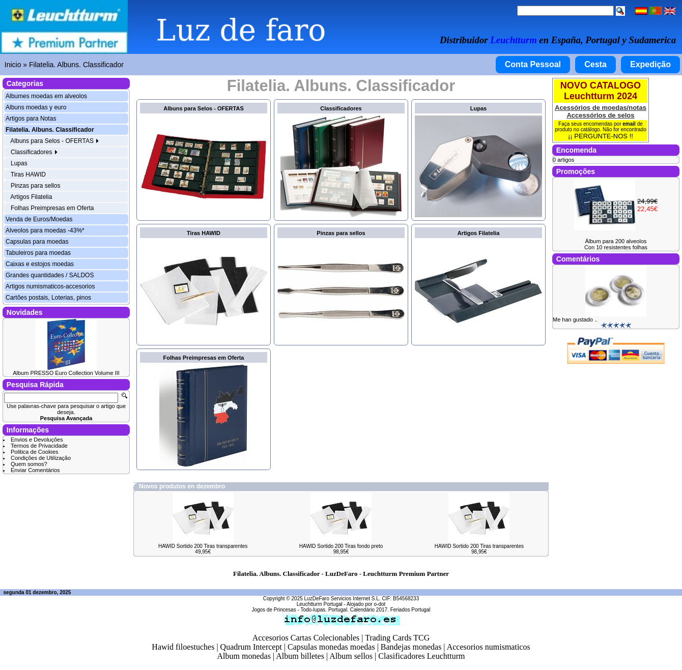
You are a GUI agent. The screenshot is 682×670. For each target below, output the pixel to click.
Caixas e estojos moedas (40, 264)
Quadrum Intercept (251, 647)
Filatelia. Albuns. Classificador (76, 65)
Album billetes (300, 656)
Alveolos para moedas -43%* (45, 230)
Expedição (650, 64)
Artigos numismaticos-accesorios (50, 286)
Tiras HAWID (28, 174)
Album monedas (244, 656)
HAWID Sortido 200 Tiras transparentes (202, 546)
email (629, 124)
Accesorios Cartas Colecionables (306, 637)
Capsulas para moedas (37, 241)
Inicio (13, 65)
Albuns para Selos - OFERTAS (54, 140)
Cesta (595, 64)
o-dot (379, 604)
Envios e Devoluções (37, 439)
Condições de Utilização (41, 458)
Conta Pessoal (533, 64)
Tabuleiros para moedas (38, 252)
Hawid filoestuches (183, 647)
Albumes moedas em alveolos (46, 96)
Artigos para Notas (31, 118)
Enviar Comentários (35, 470)
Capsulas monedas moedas (331, 647)
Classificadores (34, 152)
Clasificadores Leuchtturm (421, 656)
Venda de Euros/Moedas (39, 219)
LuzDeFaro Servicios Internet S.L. (342, 598)
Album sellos (351, 656)
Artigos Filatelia (31, 196)
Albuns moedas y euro (36, 107)
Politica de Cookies (35, 452)
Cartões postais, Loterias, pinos (48, 297)
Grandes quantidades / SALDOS (50, 275)
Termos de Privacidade (39, 446)
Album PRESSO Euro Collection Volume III (66, 373)
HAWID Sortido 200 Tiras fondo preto (341, 546)
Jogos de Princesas (273, 610)
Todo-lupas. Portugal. (324, 610)
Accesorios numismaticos (488, 647)
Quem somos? (29, 464)
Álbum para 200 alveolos (615, 241)
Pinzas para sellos (35, 185)
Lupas (19, 163)
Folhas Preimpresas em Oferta (52, 208)
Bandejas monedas (411, 647)
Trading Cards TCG (397, 637)
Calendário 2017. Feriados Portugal (390, 610)
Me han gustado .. (575, 319)
